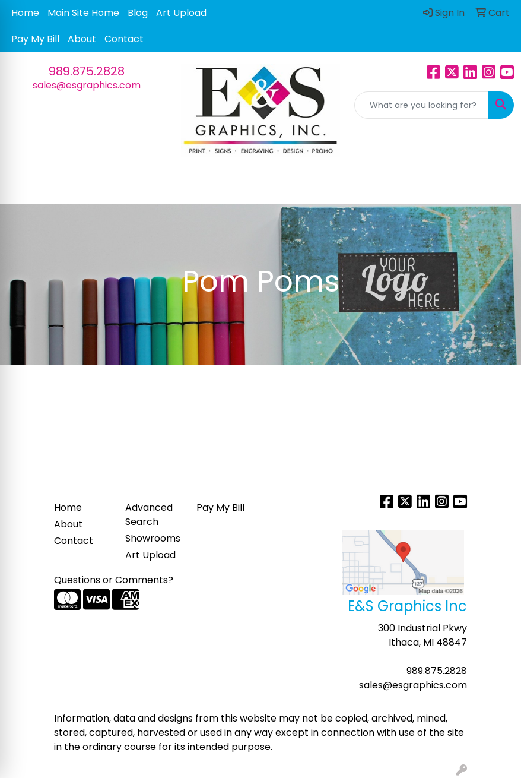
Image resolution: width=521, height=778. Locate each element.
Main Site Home (83, 13)
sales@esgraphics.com (87, 85)
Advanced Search (149, 515)
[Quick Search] (421, 105)
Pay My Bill (35, 39)
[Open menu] (497, 186)
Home (25, 13)
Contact (124, 39)
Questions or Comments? (113, 580)
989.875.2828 (87, 71)
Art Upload (181, 13)
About (82, 39)
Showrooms (152, 538)
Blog (138, 13)
